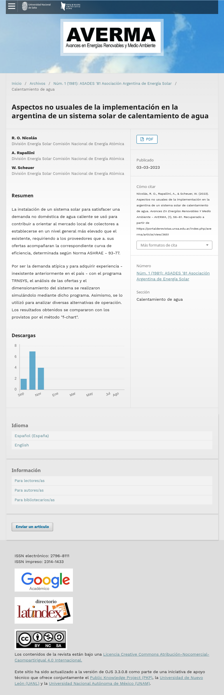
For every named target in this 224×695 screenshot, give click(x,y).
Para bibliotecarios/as (35, 500)
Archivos (38, 83)
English (22, 445)
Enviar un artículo (32, 527)
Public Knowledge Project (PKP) (121, 677)
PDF (149, 139)
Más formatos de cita (159, 245)
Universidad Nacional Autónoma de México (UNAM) (99, 683)
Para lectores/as (30, 480)
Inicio (17, 83)
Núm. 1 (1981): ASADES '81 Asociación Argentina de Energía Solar (112, 83)
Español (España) (32, 435)
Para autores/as (29, 490)
